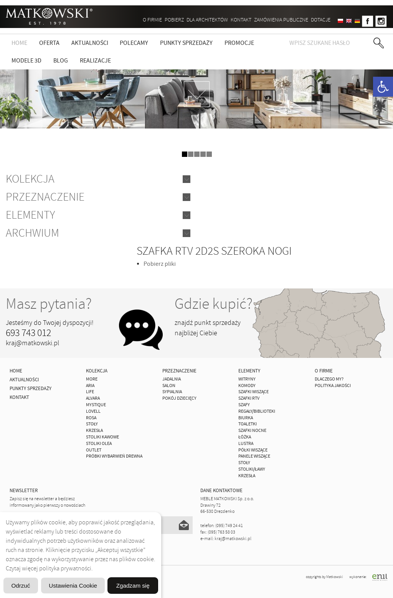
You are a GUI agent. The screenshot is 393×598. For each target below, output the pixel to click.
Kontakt (241, 19)
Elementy (30, 215)
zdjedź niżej (197, 94)
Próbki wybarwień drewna (114, 456)
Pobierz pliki (160, 264)
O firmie (152, 19)
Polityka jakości (333, 386)
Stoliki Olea (99, 443)
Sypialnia (172, 392)
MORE (91, 379)
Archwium (32, 233)
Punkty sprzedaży (186, 43)
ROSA (91, 418)
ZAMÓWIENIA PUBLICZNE (281, 19)
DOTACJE (320, 19)
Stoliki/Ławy (251, 469)
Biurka (245, 418)
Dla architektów (207, 19)
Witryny (247, 379)
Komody (247, 386)
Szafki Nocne (252, 430)
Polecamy (134, 43)
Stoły (92, 424)
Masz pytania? (49, 303)
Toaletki (247, 424)
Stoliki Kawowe (102, 437)
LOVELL (93, 411)
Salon (168, 386)
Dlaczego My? (329, 379)
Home (19, 43)
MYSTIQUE (96, 405)
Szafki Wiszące (253, 392)
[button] (383, 87)
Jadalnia (171, 379)
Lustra (245, 443)
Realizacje (95, 60)
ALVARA (93, 398)
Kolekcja (30, 179)
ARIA (90, 386)
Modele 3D (26, 60)
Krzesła (94, 430)
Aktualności (89, 43)
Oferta (49, 43)
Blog (60, 60)
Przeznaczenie (45, 197)
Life (90, 392)
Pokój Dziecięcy (179, 398)
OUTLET (93, 450)
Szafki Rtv (248, 398)
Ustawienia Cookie (112, 566)
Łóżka (244, 437)
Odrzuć (33, 566)
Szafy (244, 405)
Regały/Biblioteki (256, 411)
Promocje (239, 43)
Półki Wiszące (253, 450)
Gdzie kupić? (214, 303)
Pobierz (174, 19)
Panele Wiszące (254, 456)
